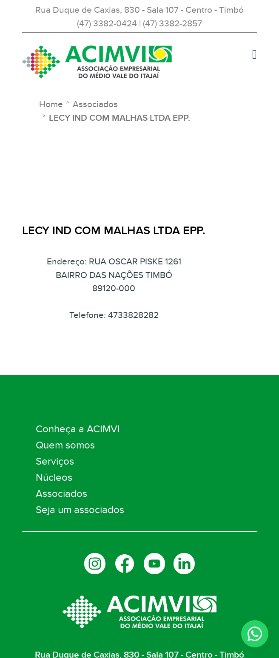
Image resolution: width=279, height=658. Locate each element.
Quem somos (65, 445)
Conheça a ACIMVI (78, 429)
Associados (61, 494)
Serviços (55, 461)
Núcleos (54, 477)
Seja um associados (80, 510)
